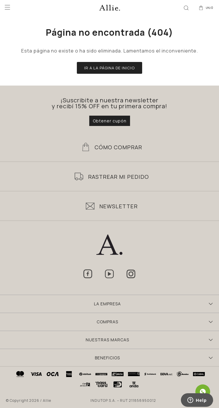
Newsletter (118, 206)
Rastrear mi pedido (118, 176)
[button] (186, 7)
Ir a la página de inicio (109, 68)
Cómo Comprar (118, 147)
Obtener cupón (109, 121)
